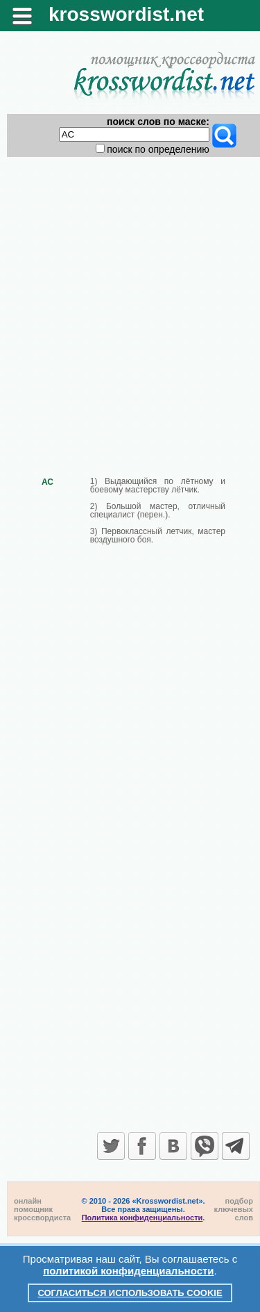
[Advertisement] (130, 305)
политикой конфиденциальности (128, 1271)
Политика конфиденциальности (142, 1217)
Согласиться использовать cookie (129, 1293)
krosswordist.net (126, 14)
